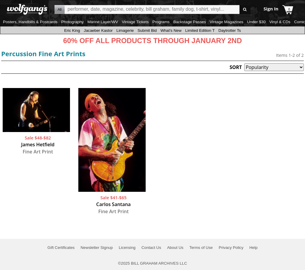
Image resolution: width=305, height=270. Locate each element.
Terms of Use (201, 247)
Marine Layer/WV (102, 22)
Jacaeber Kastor (98, 30)
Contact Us (151, 247)
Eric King (72, 30)
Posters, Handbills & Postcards (30, 22)
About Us (175, 247)
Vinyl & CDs (279, 22)
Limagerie (125, 30)
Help (253, 247)
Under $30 (256, 22)
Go (244, 9)
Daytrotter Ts (229, 30)
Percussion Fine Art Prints (43, 53)
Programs (161, 22)
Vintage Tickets (135, 22)
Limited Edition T (200, 30)
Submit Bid (147, 30)
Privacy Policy (231, 247)
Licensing (127, 247)
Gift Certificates (60, 247)
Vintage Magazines (226, 22)
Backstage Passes (189, 22)
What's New (171, 30)
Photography (72, 22)
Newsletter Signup (96, 247)
